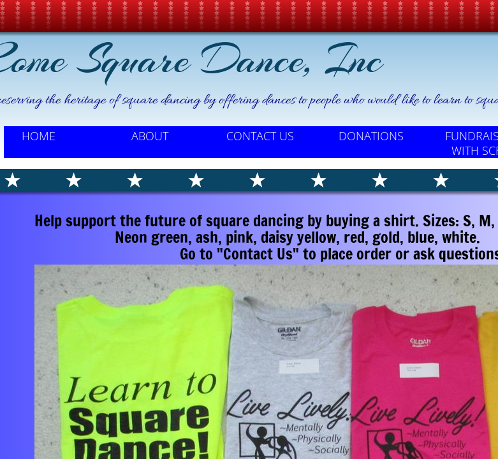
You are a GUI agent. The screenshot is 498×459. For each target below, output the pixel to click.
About (149, 135)
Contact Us (260, 135)
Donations (371, 135)
